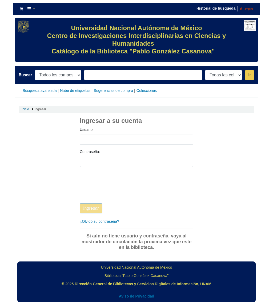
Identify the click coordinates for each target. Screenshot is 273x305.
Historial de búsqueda (215, 8)
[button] (21, 9)
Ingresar (40, 109)
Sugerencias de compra (113, 90)
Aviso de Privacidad (136, 296)
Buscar (25, 74)
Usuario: (87, 129)
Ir (249, 75)
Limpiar (246, 8)
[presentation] (120, 189)
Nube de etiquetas (75, 90)
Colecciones (146, 90)
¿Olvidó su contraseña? (99, 221)
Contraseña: (90, 152)
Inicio (25, 109)
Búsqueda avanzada (40, 90)
